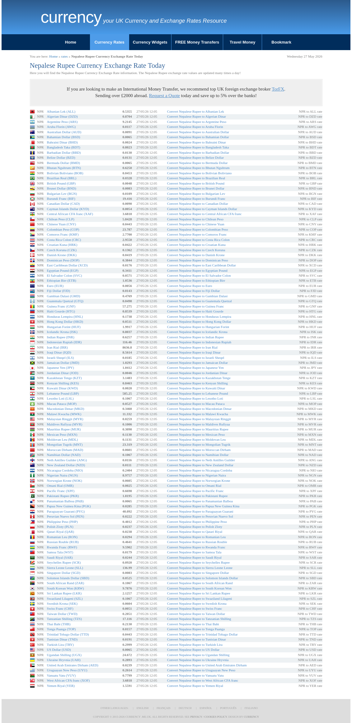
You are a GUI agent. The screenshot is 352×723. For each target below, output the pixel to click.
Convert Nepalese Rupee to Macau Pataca (196, 404)
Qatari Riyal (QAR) (60, 531)
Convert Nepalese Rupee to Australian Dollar (198, 132)
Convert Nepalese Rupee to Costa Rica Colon (198, 240)
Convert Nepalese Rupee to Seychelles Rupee (198, 562)
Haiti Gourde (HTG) (61, 311)
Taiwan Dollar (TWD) (62, 614)
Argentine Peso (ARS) (62, 122)
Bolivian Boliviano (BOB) (65, 173)
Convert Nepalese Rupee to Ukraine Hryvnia (198, 660)
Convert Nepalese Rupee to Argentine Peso (196, 122)
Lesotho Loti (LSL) (60, 398)
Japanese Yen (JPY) (60, 367)
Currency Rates (109, 42)
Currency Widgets (150, 42)
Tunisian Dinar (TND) (62, 639)
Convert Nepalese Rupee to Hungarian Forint (198, 327)
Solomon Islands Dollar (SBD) (68, 578)
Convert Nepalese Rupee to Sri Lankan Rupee (198, 593)
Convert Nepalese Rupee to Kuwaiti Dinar (196, 388)
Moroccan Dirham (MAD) (65, 450)
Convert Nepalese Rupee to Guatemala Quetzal (199, 301)
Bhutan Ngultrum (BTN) (64, 168)
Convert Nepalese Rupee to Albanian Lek (195, 111)
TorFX (278, 89)
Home (70, 42)
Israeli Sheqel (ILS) (60, 357)
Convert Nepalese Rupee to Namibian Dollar (198, 455)
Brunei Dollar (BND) (61, 188)
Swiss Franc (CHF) (60, 608)
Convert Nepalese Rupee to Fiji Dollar (193, 291)
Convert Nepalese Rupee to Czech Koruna (196, 250)
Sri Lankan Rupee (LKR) (64, 593)
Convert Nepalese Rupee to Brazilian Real (196, 178)
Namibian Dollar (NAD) (64, 455)
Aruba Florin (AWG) (61, 127)
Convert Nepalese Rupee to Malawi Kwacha (197, 414)
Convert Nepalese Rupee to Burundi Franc (196, 198)
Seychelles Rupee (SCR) (64, 562)
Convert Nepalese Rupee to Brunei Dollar (195, 188)
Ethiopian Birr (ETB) (61, 280)
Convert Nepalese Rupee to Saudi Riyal (194, 557)
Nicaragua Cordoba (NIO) (65, 470)
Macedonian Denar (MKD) (65, 409)
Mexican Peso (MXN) (62, 434)
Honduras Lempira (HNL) (65, 316)
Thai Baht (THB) (59, 624)
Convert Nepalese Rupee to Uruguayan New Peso (201, 670)
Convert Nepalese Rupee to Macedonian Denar (199, 409)
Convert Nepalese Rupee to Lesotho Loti (195, 398)
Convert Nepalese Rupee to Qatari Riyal (194, 531)
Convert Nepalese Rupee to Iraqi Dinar (194, 352)
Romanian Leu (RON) (62, 537)
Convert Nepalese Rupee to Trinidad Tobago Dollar (202, 634)
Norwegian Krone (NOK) (64, 480)
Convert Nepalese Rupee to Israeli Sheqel (195, 357)
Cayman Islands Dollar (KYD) (68, 209)
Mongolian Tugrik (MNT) (65, 444)
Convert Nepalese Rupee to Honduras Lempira (199, 316)
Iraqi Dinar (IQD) (59, 352)
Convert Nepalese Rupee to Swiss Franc (194, 608)
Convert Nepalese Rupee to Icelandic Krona (197, 332)
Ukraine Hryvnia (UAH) (64, 660)
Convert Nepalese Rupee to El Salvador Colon (199, 275)
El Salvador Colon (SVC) (64, 275)
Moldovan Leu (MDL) (62, 439)
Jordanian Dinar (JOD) (62, 373)
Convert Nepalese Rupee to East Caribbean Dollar (201, 265)
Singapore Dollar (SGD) (64, 573)
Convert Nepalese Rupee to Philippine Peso (197, 521)
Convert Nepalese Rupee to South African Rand (200, 583)
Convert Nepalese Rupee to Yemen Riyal (195, 686)
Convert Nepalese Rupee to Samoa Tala (194, 552)
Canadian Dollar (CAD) (63, 203)
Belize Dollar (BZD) (61, 157)
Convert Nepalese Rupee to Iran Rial (192, 347)
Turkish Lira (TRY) (60, 644)
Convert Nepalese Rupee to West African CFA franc (202, 680)
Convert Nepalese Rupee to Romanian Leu (196, 537)
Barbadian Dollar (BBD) (64, 152)
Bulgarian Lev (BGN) (62, 193)
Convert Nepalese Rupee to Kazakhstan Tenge (199, 378)
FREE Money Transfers (197, 42)
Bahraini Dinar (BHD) (62, 142)
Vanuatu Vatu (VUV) (61, 675)
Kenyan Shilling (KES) (63, 383)
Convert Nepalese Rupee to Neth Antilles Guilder (201, 460)
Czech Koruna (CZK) (62, 250)
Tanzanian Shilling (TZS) (64, 619)
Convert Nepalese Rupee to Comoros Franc (197, 234)
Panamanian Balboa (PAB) (65, 501)
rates (64, 56)
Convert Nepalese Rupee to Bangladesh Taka (198, 147)
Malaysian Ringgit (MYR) (65, 419)
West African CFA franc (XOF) (68, 680)
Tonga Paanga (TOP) (61, 629)
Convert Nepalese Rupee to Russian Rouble (197, 542)
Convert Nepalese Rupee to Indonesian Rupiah (199, 342)
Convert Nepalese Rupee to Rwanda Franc (196, 547)
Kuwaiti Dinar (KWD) (62, 388)
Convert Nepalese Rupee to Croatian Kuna (196, 244)
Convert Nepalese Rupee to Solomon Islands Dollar (202, 578)
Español (205, 708)
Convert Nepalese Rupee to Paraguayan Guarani (200, 511)
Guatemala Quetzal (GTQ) (65, 301)
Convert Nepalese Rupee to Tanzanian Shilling (199, 619)
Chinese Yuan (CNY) (61, 224)
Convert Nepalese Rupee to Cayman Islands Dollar (202, 209)
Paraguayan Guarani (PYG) (66, 511)
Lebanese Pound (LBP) (63, 393)
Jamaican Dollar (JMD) (63, 362)
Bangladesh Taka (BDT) (63, 147)
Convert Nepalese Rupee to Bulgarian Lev (196, 193)
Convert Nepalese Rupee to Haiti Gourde (195, 311)
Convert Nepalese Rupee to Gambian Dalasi (197, 296)
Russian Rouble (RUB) (63, 542)
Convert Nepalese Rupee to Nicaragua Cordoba (199, 470)
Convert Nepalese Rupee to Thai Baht (193, 624)
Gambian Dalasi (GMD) (63, 296)
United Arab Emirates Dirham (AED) (72, 665)
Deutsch (185, 708)
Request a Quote (164, 95)
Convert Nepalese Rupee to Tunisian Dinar (196, 639)
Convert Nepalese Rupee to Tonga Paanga (196, 629)
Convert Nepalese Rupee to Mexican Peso (196, 434)
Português (228, 708)
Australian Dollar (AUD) (64, 132)
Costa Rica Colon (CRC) (64, 240)
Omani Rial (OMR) (60, 485)
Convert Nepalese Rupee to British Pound (195, 183)
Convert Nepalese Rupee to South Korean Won (199, 588)
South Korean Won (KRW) (65, 588)
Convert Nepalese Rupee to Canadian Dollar (197, 203)
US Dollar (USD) (59, 649)
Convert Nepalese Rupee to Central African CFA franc (204, 214)
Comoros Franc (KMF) (63, 234)
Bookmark (281, 42)
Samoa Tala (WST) (60, 552)
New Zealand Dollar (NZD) (66, 465)
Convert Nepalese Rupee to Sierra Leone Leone (199, 568)
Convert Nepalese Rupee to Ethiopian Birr (196, 280)
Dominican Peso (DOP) (63, 260)
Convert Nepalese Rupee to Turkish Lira (195, 644)
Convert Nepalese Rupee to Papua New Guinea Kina (203, 506)
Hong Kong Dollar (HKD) (65, 321)
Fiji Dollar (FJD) (58, 291)
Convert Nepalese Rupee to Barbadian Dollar (198, 152)
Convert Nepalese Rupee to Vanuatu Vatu (195, 675)
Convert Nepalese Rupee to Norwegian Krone (198, 480)
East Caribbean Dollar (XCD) (67, 265)
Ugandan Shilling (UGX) (64, 655)
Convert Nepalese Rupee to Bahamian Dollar (198, 137)
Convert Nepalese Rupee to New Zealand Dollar (200, 465)
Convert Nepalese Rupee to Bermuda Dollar (197, 163)
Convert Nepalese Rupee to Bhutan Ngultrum (198, 168)
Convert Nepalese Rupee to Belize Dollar (195, 157)
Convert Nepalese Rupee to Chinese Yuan (195, 224)
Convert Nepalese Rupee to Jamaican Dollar (197, 362)
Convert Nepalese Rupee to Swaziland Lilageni (199, 598)
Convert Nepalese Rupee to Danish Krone (196, 255)
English (143, 708)
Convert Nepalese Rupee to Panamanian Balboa (200, 501)
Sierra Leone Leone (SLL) (65, 568)
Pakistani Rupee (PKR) (63, 496)
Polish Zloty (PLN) (60, 526)
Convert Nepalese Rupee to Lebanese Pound (197, 393)
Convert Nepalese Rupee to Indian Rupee (195, 337)
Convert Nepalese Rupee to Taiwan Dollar (196, 614)
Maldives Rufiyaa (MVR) (64, 424)
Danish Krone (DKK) (62, 255)
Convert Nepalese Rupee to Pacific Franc (195, 491)
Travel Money (242, 42)
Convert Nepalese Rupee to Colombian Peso (197, 229)
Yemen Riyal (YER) (61, 686)
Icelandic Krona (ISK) (62, 332)
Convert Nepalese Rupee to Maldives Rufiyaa (198, 424)
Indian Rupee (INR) (60, 337)
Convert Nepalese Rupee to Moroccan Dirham (199, 450)
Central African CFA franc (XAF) (70, 214)
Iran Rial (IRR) (57, 347)
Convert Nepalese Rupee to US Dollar (193, 649)
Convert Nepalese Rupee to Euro (189, 286)
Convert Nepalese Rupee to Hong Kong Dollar (199, 321)
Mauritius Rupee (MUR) (64, 429)
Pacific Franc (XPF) (61, 491)
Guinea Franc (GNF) (61, 306)
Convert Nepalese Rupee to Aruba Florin (195, 127)
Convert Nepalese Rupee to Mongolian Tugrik (199, 444)
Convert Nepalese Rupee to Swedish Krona (197, 603)
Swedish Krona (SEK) (62, 603)
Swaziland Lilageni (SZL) (65, 598)
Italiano (251, 708)
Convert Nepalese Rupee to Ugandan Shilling (198, 655)
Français (164, 708)
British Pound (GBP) (61, 183)
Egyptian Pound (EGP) (62, 270)
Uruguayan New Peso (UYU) (67, 670)
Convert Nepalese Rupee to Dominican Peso (197, 260)
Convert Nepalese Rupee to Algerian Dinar (196, 116)
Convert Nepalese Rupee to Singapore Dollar (198, 573)
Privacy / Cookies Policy (208, 716)
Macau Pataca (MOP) (62, 404)
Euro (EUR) (55, 286)
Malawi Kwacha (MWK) (64, 414)
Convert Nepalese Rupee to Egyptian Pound (197, 270)
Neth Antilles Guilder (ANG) (67, 460)
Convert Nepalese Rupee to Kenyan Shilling (197, 383)
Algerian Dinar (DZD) (62, 116)
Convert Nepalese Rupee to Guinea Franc (195, 306)
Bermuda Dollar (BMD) (63, 163)
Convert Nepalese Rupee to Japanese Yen (195, 367)
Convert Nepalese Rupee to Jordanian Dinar (197, 373)
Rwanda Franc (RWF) (62, 547)
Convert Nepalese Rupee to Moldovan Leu (196, 439)
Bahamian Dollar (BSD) (63, 137)
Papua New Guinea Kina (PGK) (69, 506)
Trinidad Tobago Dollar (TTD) (68, 634)
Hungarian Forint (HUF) (64, 327)
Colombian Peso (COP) (63, 229)
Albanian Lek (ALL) (61, 111)
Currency (71, 17)
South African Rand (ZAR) (65, 583)
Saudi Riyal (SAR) (60, 557)
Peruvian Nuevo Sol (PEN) (65, 516)
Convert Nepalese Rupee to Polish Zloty (195, 526)
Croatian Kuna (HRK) (62, 244)
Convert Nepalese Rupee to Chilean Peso (195, 219)
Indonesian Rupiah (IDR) (64, 342)
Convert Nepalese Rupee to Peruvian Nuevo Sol (200, 516)
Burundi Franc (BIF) (61, 198)
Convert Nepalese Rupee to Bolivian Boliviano (199, 173)
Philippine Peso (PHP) (62, 521)
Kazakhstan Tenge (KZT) (64, 378)
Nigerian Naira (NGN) (62, 475)
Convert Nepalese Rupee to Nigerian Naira (196, 475)
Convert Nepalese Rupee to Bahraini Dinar (196, 142)
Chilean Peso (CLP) (60, 219)
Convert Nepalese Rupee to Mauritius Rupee (197, 429)
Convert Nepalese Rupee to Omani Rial (194, 485)
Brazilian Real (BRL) (62, 178)
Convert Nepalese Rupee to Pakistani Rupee (197, 496)
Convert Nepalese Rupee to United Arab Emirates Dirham (207, 665)
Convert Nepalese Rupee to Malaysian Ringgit (199, 419)
